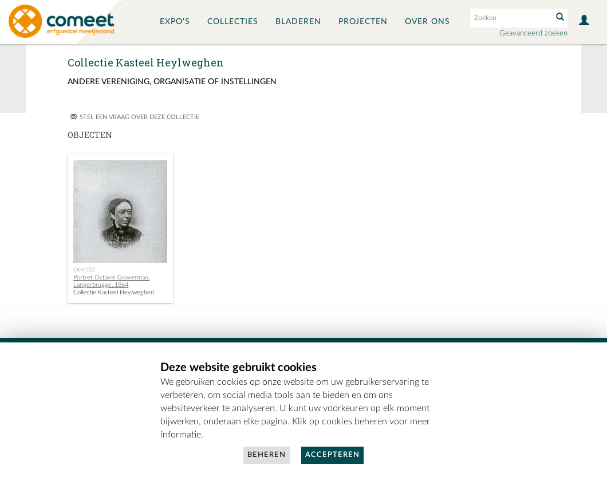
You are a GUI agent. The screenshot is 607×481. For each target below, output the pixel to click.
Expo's (175, 22)
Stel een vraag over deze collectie (139, 117)
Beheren (266, 455)
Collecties (232, 22)
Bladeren (298, 22)
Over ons (427, 22)
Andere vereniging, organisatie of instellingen (172, 82)
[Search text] (510, 17)
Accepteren (332, 455)
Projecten (363, 22)
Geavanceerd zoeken (533, 33)
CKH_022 (84, 270)
